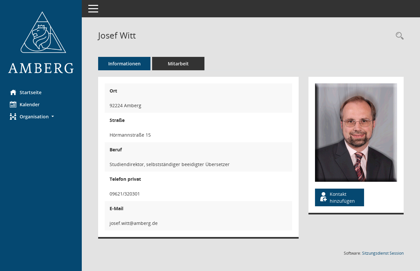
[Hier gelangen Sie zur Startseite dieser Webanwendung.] (41, 42)
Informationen (124, 63)
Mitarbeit (178, 63)
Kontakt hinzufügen (337, 197)
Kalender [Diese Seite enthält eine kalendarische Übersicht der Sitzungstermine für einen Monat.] (25, 104)
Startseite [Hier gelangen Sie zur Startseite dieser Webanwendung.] (26, 92)
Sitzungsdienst (383, 253)
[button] (41, 116)
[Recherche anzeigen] (398, 36)
